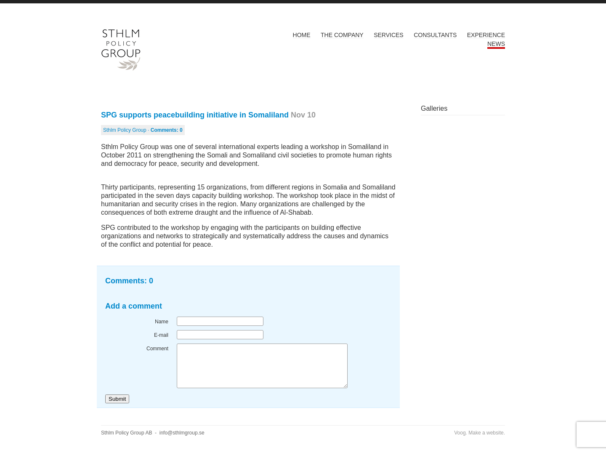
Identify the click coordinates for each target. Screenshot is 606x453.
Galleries (434, 108)
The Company (342, 35)
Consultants (435, 35)
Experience (486, 35)
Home (302, 35)
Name (161, 322)
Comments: (167, 130)
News (496, 43)
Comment (157, 349)
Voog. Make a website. (479, 433)
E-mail (161, 335)
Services (389, 35)
